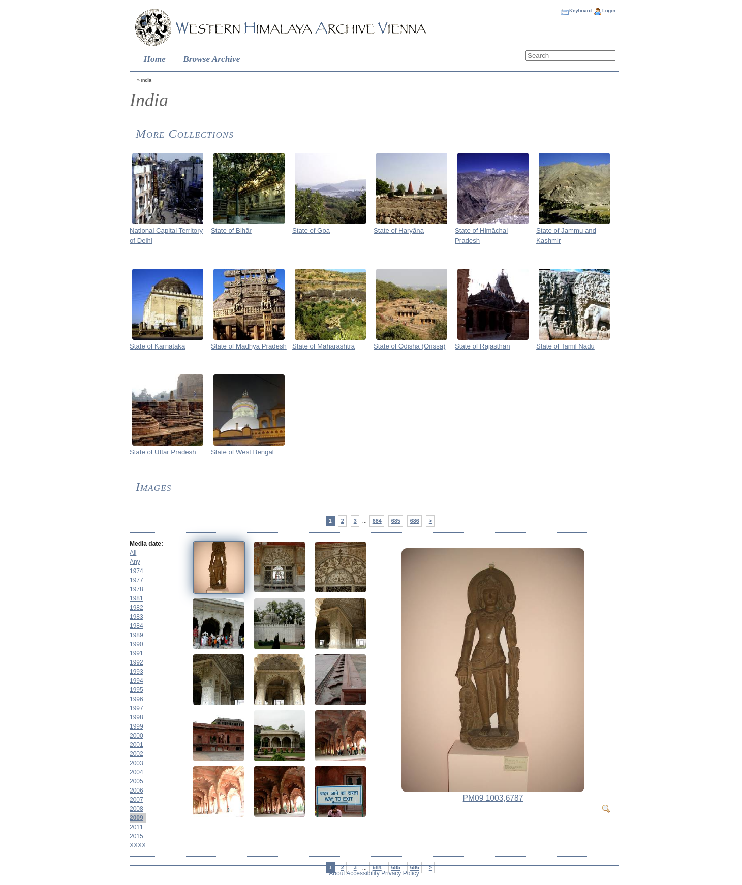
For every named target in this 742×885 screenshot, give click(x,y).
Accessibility (362, 873)
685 (395, 521)
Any (135, 561)
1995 (136, 689)
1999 (136, 726)
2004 (136, 772)
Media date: (146, 543)
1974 (136, 571)
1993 (136, 671)
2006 (136, 790)
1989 (136, 635)
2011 (136, 827)
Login (608, 10)
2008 (136, 808)
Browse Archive (211, 59)
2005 (136, 781)
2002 (136, 753)
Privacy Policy (400, 873)
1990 (136, 644)
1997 (136, 708)
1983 (136, 616)
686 (414, 521)
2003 (136, 763)
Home (155, 59)
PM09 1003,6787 (493, 798)
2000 (136, 735)
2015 (136, 836)
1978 (136, 589)
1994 (136, 680)
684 (377, 521)
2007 (136, 799)
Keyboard (580, 10)
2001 (136, 744)
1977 (136, 580)
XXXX (138, 845)
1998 (136, 717)
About (337, 873)
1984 (136, 625)
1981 (136, 598)
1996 (136, 699)
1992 (136, 662)
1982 (136, 607)
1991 (136, 653)
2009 (136, 817)
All (133, 552)
